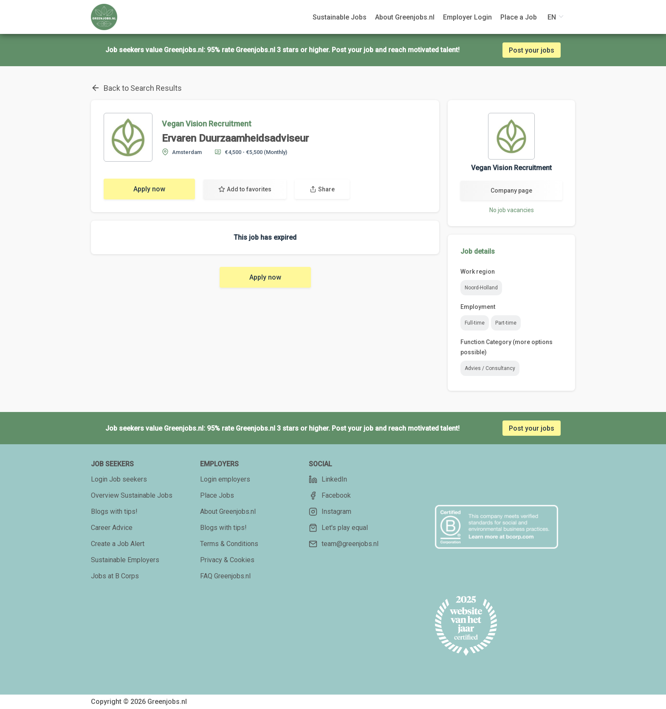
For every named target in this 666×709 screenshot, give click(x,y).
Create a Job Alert (117, 544)
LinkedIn (328, 479)
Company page (511, 190)
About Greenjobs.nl (228, 511)
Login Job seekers (119, 479)
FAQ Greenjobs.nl (225, 576)
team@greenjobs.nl (343, 544)
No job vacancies (511, 210)
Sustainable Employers (125, 560)
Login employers (225, 479)
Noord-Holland (481, 288)
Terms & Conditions (229, 544)
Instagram (330, 511)
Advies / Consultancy (490, 368)
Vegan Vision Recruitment (206, 123)
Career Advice (112, 528)
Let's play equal (338, 528)
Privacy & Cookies (227, 560)
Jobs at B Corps (115, 576)
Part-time (505, 323)
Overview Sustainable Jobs (131, 495)
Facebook (330, 495)
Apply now (149, 189)
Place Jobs (217, 495)
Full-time (475, 323)
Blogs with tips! (114, 511)
